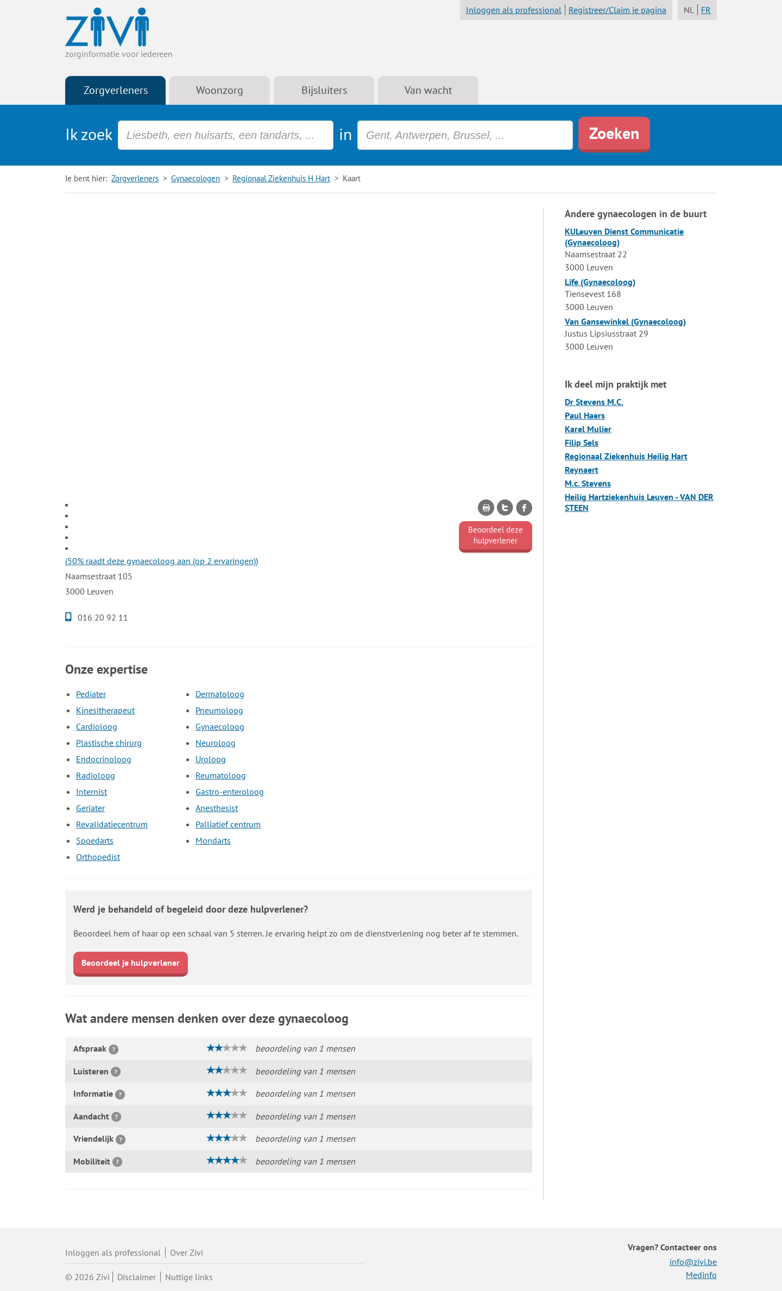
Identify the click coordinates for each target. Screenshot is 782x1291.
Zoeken (614, 132)
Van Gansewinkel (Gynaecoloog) (625, 321)
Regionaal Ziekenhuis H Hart (281, 178)
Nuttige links (189, 1276)
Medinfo (701, 1274)
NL (689, 9)
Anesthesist (216, 807)
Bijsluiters (324, 90)
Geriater (90, 807)
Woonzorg (219, 90)
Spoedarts (94, 840)
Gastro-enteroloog (229, 791)
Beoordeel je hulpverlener (130, 962)
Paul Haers (585, 415)
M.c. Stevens (588, 483)
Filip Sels (581, 442)
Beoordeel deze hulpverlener (495, 535)
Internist (91, 791)
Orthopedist (98, 856)
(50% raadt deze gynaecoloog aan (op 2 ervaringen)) (161, 560)
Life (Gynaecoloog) (600, 281)
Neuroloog (215, 742)
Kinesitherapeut (105, 710)
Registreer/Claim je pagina (617, 9)
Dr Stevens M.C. (594, 401)
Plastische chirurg (109, 742)
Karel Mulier (588, 428)
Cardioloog (96, 726)
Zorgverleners (116, 90)
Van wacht (428, 90)
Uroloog (210, 759)
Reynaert (581, 469)
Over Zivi (186, 1252)
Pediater (91, 693)
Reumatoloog (220, 775)
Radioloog (95, 775)
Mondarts (213, 840)
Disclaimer (136, 1276)
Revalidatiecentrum (112, 824)
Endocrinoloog (103, 759)
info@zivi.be (693, 1261)
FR (706, 9)
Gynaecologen (195, 178)
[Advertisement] (298, 283)
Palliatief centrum (228, 824)
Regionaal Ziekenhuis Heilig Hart (626, 456)
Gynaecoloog (219, 726)
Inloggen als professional (514, 9)
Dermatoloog (219, 693)
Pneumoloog (219, 710)
